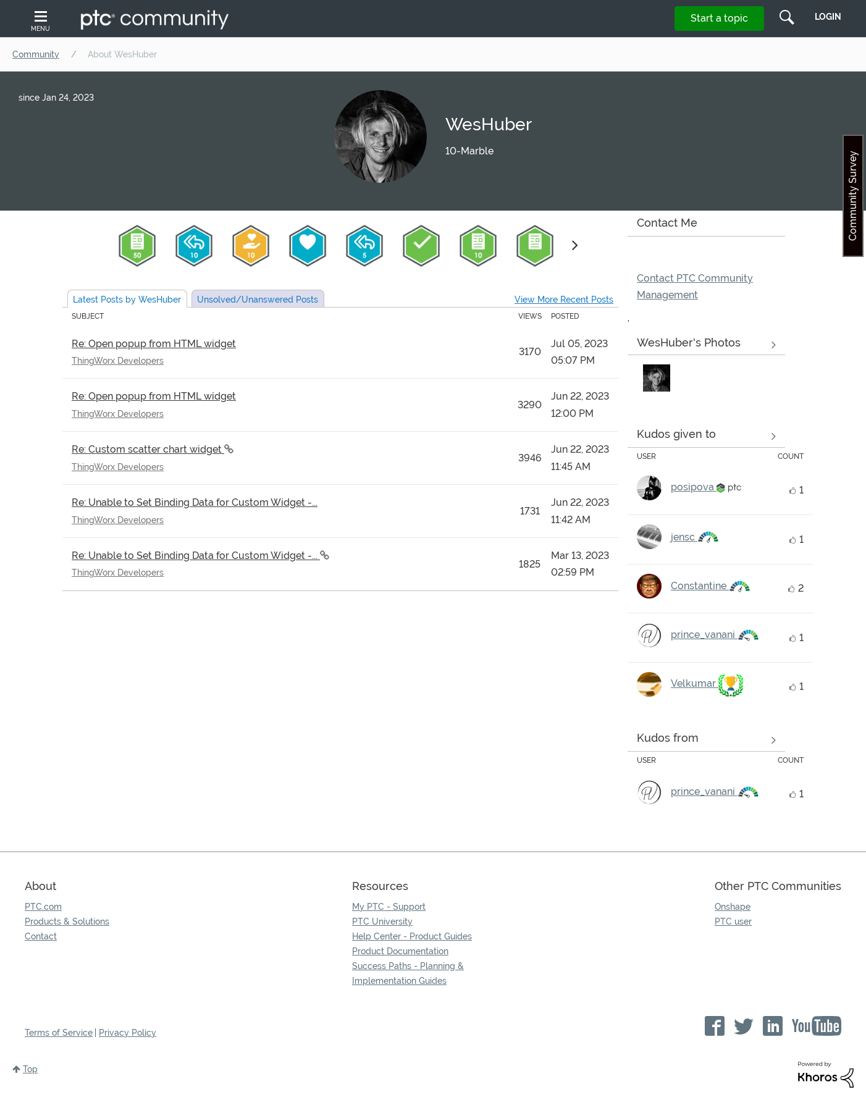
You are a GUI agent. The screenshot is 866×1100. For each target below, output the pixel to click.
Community (35, 54)
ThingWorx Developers (118, 361)
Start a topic (719, 18)
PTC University (382, 921)
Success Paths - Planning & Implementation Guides (408, 973)
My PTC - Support (389, 907)
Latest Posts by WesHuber (127, 299)
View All (706, 345)
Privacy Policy (127, 1032)
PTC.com (43, 907)
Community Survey (853, 196)
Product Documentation (400, 951)
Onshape (732, 907)
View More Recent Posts (564, 299)
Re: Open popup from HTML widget (154, 344)
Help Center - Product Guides (412, 936)
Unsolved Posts (257, 299)
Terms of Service (59, 1032)
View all (706, 436)
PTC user (733, 921)
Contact (41, 936)
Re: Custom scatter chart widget (148, 449)
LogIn (828, 17)
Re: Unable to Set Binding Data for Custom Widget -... (194, 502)
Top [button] (30, 1069)
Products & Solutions (67, 921)
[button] (656, 378)
